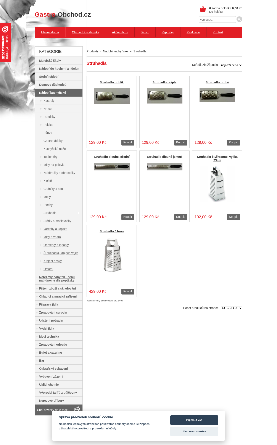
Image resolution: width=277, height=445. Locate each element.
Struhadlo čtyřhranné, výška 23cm (217, 158)
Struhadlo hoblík (112, 82)
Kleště (47, 181)
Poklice (48, 124)
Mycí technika (49, 336)
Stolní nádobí (48, 76)
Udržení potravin (51, 320)
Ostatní (48, 269)
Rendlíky (49, 116)
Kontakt (218, 32)
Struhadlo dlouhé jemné (164, 157)
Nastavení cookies (194, 431)
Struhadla (49, 213)
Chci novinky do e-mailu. (53, 410)
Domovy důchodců (52, 84)
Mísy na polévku (54, 165)
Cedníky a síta (53, 189)
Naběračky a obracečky (59, 173)
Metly (47, 197)
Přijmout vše (194, 420)
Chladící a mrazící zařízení (58, 296)
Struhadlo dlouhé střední (112, 157)
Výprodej (168, 32)
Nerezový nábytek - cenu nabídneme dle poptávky (57, 278)
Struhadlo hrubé (217, 82)
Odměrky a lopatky (56, 245)
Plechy (48, 205)
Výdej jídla (46, 328)
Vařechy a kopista (55, 229)
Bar (41, 360)
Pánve (47, 132)
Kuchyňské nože (54, 148)
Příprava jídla (48, 304)
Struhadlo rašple (164, 82)
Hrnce (47, 108)
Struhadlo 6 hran (112, 231)
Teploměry (50, 157)
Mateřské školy (50, 60)
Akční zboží (120, 32)
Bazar (145, 32)
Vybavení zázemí (51, 376)
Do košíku (216, 11)
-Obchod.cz (63, 14)
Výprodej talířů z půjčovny (58, 392)
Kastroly (49, 100)
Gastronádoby (53, 140)
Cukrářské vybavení (53, 368)
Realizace (193, 32)
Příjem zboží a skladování (57, 288)
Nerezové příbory (51, 400)
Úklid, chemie (49, 384)
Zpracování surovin (53, 312)
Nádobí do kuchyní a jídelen (59, 68)
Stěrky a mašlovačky (57, 221)
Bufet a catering (50, 352)
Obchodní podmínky (85, 32)
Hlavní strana (50, 32)
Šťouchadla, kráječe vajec (60, 253)
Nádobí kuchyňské (52, 92)
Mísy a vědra (52, 237)
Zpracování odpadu (53, 344)
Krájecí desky (52, 261)
